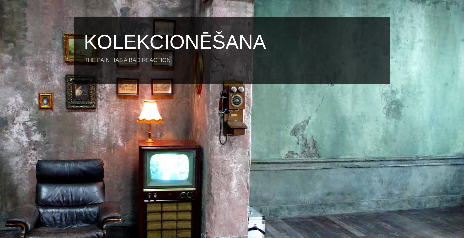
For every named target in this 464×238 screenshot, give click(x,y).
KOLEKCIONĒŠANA (175, 42)
